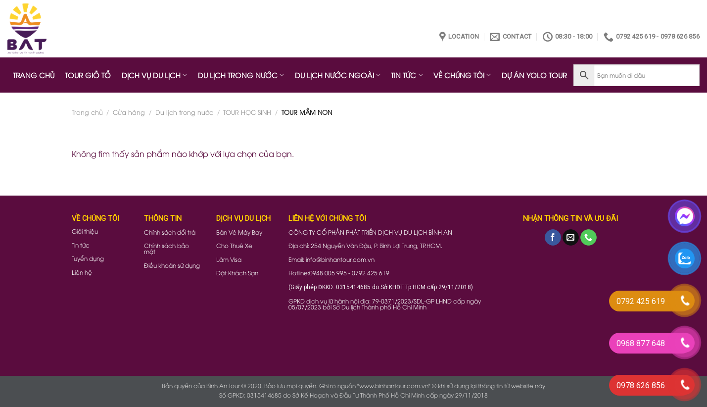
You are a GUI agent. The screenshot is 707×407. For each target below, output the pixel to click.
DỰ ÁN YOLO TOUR (534, 75)
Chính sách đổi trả (169, 232)
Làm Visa (228, 259)
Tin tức (81, 245)
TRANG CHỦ (33, 75)
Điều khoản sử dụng (172, 265)
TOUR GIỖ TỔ (88, 75)
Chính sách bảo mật (166, 248)
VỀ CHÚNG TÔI (462, 75)
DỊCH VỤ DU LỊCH (154, 75)
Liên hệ (82, 272)
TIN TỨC (407, 75)
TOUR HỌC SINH (247, 111)
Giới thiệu (85, 231)
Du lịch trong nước (184, 111)
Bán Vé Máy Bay (239, 232)
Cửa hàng (129, 111)
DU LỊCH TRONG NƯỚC (241, 75)
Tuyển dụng (88, 258)
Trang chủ (87, 111)
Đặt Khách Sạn (237, 272)
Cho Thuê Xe (234, 245)
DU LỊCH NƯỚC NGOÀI (337, 75)
